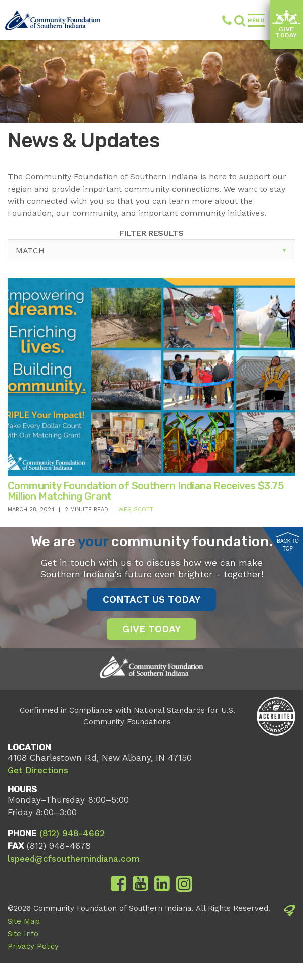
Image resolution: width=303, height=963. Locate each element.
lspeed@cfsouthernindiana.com (74, 859)
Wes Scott (135, 509)
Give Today (286, 24)
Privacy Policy (33, 946)
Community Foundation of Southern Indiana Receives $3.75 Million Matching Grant (146, 491)
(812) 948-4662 (227, 20)
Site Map (24, 921)
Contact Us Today (151, 599)
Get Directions (38, 770)
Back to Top (287, 542)
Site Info (23, 933)
